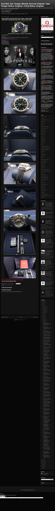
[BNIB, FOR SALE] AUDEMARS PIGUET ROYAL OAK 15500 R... (47, 392)
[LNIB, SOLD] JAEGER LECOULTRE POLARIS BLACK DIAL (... (47, 399)
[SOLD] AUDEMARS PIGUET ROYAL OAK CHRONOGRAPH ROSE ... (46, 381)
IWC (41, 157)
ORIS (42, 172)
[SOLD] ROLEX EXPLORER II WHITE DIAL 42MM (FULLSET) (47, 377)
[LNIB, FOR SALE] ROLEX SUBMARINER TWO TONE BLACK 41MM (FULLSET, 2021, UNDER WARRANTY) (49, 204)
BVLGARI (42, 133)
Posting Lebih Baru (5, 317)
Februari (44, 320)
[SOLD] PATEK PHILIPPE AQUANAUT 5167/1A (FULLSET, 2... (47, 348)
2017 (43, 462)
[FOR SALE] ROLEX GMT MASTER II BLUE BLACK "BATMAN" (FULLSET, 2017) (49, 213)
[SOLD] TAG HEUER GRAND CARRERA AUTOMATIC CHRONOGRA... (46, 421)
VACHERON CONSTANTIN (45, 195)
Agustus (44, 312)
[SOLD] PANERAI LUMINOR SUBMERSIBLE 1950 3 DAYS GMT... (47, 354)
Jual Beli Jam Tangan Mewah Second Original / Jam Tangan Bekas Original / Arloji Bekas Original (25, 5)
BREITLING (43, 131)
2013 (43, 468)
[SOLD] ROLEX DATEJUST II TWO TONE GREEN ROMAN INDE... (47, 370)
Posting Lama (35, 317)
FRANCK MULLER (44, 146)
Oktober (44, 309)
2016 (43, 464)
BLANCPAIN (43, 129)
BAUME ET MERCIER (44, 126)
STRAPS (42, 187)
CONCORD (43, 139)
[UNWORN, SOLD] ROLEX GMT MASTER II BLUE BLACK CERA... (47, 324)
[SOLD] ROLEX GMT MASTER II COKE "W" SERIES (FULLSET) (47, 335)
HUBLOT (42, 156)
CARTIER (42, 134)
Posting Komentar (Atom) (21, 319)
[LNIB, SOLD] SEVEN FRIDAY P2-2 (48, 292)
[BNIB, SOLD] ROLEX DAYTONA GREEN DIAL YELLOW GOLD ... (46, 448)
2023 (43, 301)
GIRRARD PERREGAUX (45, 149)
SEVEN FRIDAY (43, 184)
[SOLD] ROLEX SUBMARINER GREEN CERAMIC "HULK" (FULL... (47, 328)
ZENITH (42, 197)
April (44, 317)
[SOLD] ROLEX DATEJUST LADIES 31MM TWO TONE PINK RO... (46, 366)
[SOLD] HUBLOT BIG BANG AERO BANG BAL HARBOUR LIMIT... (47, 338)
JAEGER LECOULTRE (44, 159)
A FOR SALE (43, 116)
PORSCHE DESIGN (44, 177)
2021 (43, 304)
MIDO (42, 164)
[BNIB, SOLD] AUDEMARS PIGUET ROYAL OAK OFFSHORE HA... (46, 437)
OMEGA (42, 167)
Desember (44, 306)
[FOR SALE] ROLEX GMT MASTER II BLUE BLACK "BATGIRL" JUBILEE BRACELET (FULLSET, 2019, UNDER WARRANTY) (47, 284)
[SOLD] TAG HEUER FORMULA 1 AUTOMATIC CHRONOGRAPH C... (46, 417)
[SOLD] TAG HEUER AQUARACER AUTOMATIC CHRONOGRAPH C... (46, 445)
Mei (43, 316)
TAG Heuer (43, 189)
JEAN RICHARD (43, 161)
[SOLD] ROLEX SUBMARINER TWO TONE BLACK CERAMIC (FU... (46, 425)
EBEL (42, 144)
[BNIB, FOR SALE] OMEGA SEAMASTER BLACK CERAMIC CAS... (47, 395)
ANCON (42, 118)
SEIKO (42, 182)
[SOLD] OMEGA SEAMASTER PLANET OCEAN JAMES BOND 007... (47, 344)
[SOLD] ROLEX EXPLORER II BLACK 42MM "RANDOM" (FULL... (46, 374)
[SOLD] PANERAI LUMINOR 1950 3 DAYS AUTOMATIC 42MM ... (46, 452)
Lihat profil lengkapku (44, 474)
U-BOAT (42, 192)
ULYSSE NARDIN (44, 194)
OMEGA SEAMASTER (44, 169)
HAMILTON (43, 154)
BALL (42, 124)
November (44, 308)
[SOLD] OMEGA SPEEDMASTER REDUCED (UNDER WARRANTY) (46, 441)
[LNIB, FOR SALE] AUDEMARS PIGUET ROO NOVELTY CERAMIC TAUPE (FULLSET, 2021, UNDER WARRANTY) (47, 222)
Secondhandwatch (45, 473)
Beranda (20, 317)
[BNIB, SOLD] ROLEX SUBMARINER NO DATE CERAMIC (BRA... (46, 413)
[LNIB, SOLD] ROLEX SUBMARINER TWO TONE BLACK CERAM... (46, 388)
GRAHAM (42, 151)
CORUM (42, 141)
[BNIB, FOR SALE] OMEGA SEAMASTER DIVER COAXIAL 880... (47, 332)
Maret (44, 319)
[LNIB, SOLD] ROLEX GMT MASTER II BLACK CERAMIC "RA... (46, 429)
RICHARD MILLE (43, 179)
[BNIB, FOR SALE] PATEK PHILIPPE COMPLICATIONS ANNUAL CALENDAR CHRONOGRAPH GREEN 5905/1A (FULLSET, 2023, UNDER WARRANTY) (46, 263)
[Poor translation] (3, 496)
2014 (43, 466)
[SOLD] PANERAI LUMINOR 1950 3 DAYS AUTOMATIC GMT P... (46, 385)
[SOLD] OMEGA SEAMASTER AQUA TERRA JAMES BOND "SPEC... (47, 433)
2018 (43, 461)
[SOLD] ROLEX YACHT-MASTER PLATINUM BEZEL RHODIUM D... (47, 402)
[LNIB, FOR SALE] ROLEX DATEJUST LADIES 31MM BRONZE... (46, 362)
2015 (43, 465)
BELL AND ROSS (44, 128)
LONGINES (43, 162)
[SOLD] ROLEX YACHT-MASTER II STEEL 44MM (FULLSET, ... (46, 351)
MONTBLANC (43, 166)
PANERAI (42, 174)
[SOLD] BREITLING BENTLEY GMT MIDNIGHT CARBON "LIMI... (46, 456)
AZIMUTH (42, 123)
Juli (43, 313)
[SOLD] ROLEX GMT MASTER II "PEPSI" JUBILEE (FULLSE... (46, 341)
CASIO (42, 136)
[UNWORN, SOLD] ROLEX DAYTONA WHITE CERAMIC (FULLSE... (46, 409)
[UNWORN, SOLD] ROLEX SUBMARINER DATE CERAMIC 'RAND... (47, 358)
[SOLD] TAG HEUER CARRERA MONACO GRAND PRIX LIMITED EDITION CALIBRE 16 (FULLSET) (49, 232)
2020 (43, 305)
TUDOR (42, 190)
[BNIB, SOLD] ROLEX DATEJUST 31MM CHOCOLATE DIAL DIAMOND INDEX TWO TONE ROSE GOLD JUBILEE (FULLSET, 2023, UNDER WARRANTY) (47, 274)
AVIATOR (42, 121)
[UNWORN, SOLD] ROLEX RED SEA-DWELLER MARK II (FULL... (46, 405)
